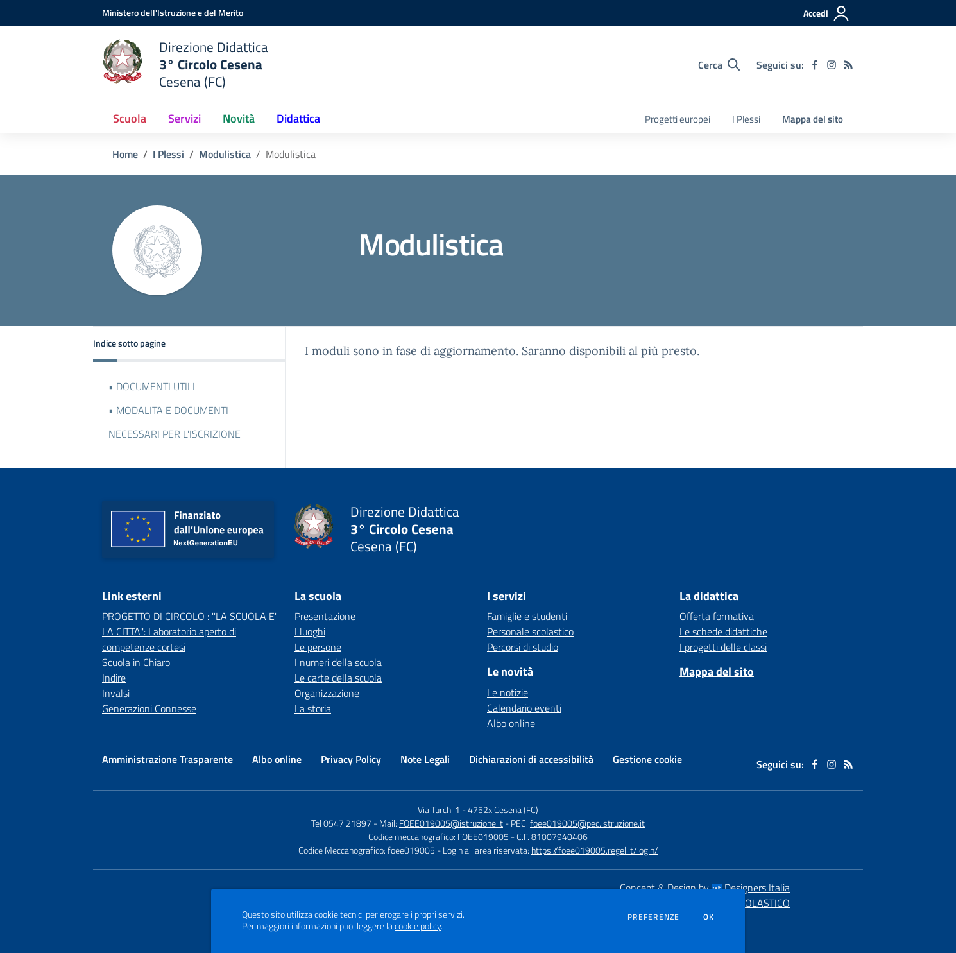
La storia (312, 708)
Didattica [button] (298, 118)
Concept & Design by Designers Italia (705, 887)
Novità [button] (239, 118)
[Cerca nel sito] (719, 64)
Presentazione (324, 616)
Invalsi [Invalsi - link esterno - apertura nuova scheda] (116, 693)
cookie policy (418, 926)
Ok (709, 917)
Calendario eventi (524, 708)
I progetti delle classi (723, 647)
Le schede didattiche (723, 631)
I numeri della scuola (338, 662)
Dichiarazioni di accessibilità (531, 759)
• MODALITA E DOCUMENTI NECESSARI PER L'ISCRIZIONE (174, 422)
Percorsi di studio (522, 647)
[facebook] (815, 65)
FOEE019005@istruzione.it (451, 823)
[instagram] (831, 65)
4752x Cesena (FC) (503, 809)
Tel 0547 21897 (341, 823)
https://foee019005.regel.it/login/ (594, 850)
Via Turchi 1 (439, 809)
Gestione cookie (647, 759)
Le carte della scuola (338, 677)
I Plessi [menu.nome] (746, 119)
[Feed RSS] (848, 65)
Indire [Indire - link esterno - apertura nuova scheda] (114, 677)
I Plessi (168, 154)
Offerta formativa (716, 616)
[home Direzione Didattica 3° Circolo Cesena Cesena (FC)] (185, 64)
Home (125, 154)
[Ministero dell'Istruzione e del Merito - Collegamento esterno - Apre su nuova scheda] (172, 12)
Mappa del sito (812, 119)
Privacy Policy (351, 759)
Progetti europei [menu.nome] (677, 119)
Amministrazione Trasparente (167, 759)
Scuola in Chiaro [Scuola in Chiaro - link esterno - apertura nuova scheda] (136, 662)
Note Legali (425, 759)
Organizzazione (326, 693)
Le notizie (507, 692)
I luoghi (309, 631)
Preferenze (653, 917)
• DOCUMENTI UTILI (151, 386)
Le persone (317, 647)
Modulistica (225, 154)
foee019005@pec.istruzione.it (587, 823)
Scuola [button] (129, 118)
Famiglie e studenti (527, 616)
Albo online (511, 723)
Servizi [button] (184, 118)
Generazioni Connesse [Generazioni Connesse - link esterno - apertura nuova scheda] (149, 708)
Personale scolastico (530, 631)
